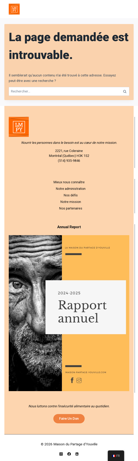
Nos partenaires (70, 208)
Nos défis (71, 195)
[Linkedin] (77, 453)
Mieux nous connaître (69, 182)
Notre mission (70, 202)
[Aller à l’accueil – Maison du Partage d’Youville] (69, 127)
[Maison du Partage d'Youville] (14, 9)
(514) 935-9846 (69, 161)
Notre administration (71, 189)
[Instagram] (61, 453)
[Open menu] (125, 9)
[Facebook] (69, 453)
